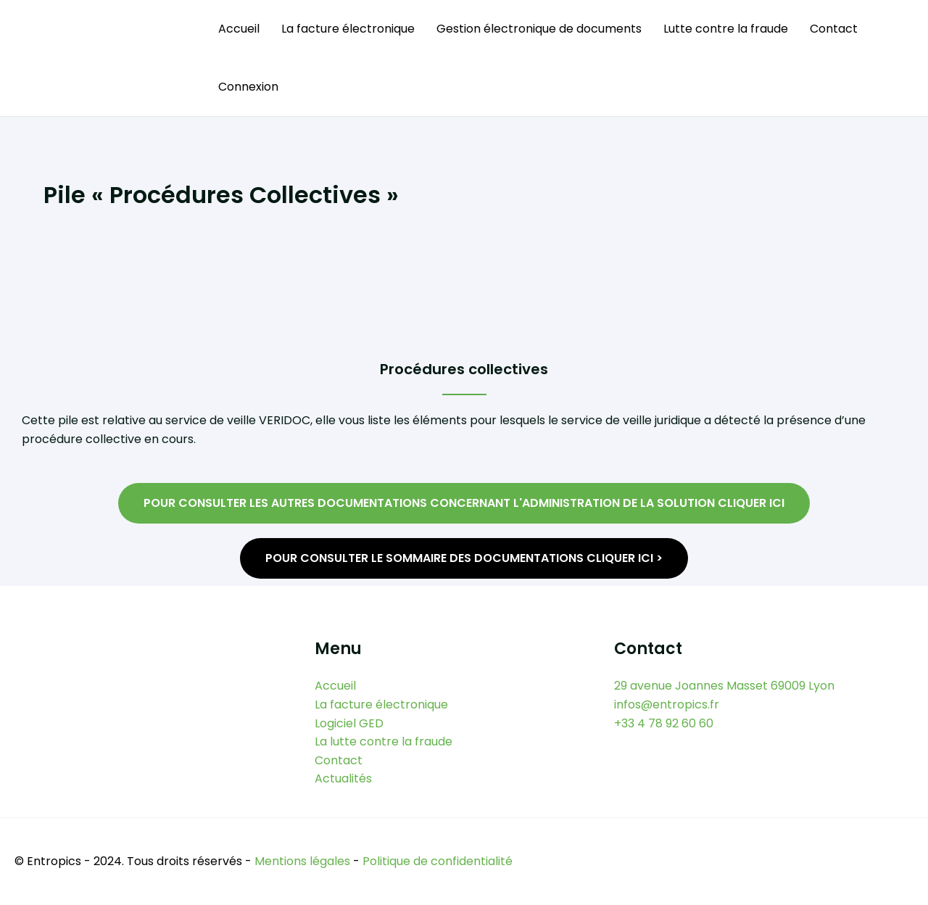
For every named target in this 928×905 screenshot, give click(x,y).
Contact (834, 28)
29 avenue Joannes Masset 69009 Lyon (724, 685)
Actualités (343, 778)
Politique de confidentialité (437, 861)
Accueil (239, 28)
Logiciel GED (349, 723)
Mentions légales (302, 861)
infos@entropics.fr (666, 704)
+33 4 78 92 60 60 (663, 723)
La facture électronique (348, 28)
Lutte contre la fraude (725, 28)
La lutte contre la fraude (383, 741)
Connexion (248, 86)
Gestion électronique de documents (539, 28)
